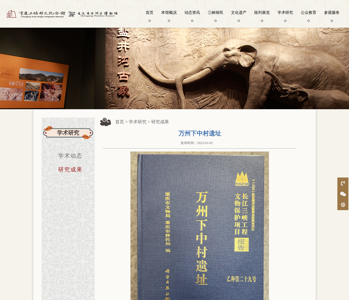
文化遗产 (239, 16)
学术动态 (70, 156)
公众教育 (308, 16)
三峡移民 (215, 16)
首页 (149, 16)
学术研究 (285, 16)
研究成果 (70, 169)
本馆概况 (169, 16)
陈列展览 (262, 16)
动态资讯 (192, 16)
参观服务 (332, 16)
